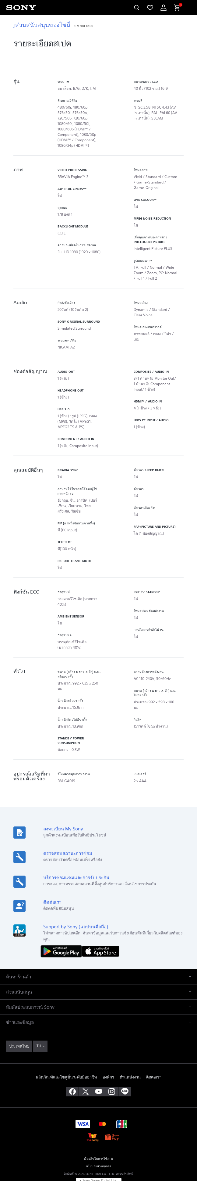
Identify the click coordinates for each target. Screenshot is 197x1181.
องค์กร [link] (108, 1056)
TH (39, 1025)
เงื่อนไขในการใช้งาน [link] (98, 1138)
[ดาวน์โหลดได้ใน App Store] (100, 930)
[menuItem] (150, 7)
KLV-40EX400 (83, 26)
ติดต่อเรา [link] (153, 1056)
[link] (19, 1025)
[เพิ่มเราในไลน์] (124, 1071)
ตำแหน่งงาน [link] (130, 1056)
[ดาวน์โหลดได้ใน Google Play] (62, 930)
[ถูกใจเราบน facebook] (72, 1071)
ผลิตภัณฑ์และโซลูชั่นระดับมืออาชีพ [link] (66, 1056)
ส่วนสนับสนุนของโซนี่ (41, 24)
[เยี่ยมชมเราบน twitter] (85, 1071)
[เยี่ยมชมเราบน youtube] (98, 1071)
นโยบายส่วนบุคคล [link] (98, 1145)
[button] (98, 956)
